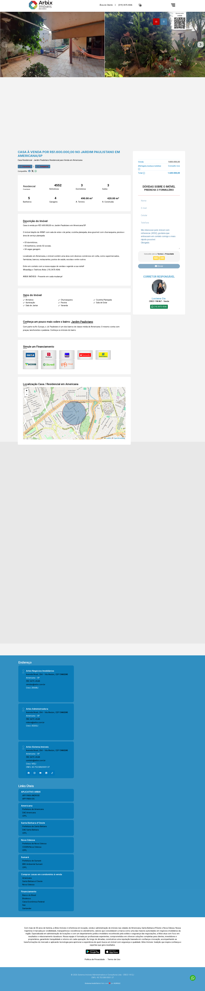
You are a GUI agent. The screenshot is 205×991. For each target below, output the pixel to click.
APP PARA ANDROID (31, 795)
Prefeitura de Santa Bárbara (34, 826)
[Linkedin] (46, 773)
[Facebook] (28, 773)
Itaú (23, 905)
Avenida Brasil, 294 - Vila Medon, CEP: (47, 674)
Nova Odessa (28, 884)
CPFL (24, 816)
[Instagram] (34, 773)
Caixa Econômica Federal (33, 902)
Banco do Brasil (29, 895)
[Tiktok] (52, 773)
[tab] (156, 21)
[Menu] (173, 5)
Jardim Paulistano (41, 160)
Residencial (27, 160)
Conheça (54, 330)
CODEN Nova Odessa (31, 847)
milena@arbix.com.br (35, 722)
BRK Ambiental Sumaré (32, 864)
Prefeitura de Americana (33, 809)
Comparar (42, 166)
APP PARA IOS (28, 799)
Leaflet (107, 438)
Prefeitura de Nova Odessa (34, 843)
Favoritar (25, 166)
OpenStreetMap (119, 438)
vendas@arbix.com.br (35, 684)
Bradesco (26, 898)
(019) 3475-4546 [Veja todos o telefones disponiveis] (125, 5)
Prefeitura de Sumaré (31, 861)
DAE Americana (29, 812)
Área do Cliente (106, 5)
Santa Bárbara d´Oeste (32, 881)
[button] (140, 5)
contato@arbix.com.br (35, 760)
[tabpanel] (102, 44)
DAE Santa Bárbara (30, 830)
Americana (27, 878)
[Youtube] (40, 773)
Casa (20, 160)
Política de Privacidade (95, 959)
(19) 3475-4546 (33, 681)
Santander (26, 908)
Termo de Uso (113, 959)
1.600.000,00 (174, 162)
